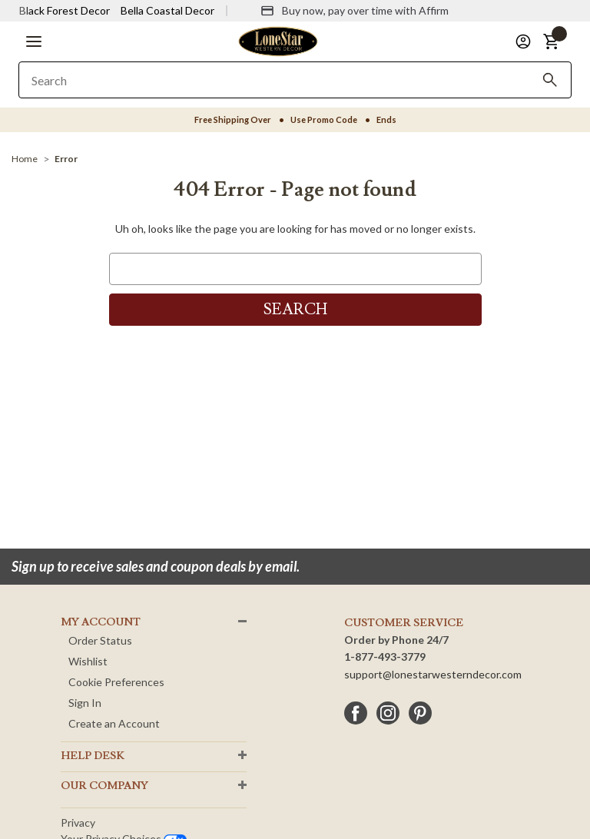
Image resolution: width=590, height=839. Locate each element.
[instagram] (387, 713)
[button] (33, 41)
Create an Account (114, 723)
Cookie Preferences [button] (116, 681)
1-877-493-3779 (385, 656)
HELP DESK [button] (92, 756)
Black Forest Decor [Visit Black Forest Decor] (64, 10)
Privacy (78, 822)
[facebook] (355, 713)
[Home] (25, 158)
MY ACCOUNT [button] (101, 622)
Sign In (84, 702)
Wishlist (88, 661)
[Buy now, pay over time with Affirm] (354, 11)
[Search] (550, 80)
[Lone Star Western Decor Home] (278, 40)
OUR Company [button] (104, 786)
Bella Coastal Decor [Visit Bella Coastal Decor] (167, 10)
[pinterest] (420, 713)
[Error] (66, 158)
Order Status (100, 640)
